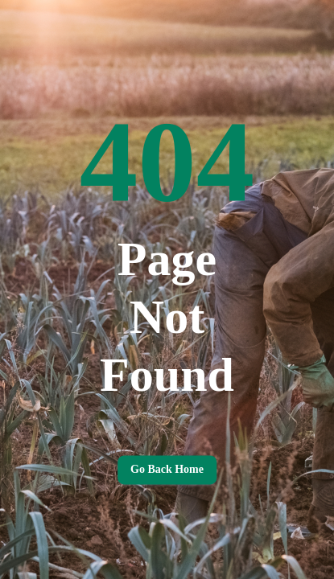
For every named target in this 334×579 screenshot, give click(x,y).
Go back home (167, 470)
